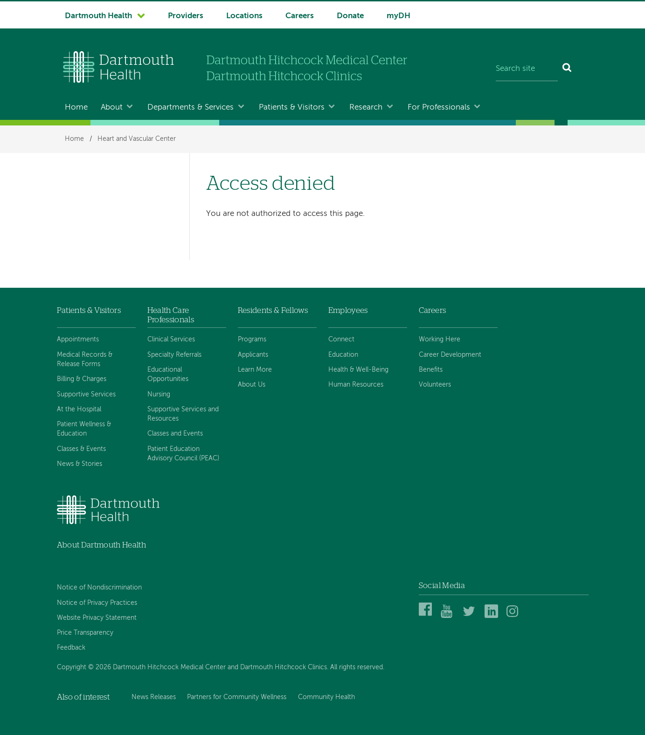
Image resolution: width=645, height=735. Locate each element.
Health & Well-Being (358, 370)
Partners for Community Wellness (236, 697)
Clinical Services (171, 339)
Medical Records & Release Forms (84, 360)
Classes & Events (81, 449)
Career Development (450, 355)
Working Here (439, 339)
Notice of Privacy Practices (97, 603)
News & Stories (79, 464)
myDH (398, 16)
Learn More (255, 370)
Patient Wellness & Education (84, 429)
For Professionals (439, 107)
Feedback (71, 648)
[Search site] (527, 69)
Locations (244, 16)
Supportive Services (86, 394)
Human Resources (355, 384)
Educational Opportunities (167, 374)
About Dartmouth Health (101, 545)
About (112, 107)
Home (76, 107)
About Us (251, 384)
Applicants (253, 355)
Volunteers (435, 384)
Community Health (326, 697)
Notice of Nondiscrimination (99, 587)
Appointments (78, 339)
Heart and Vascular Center (136, 139)
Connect (341, 339)
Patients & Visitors (292, 107)
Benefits (431, 370)
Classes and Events (175, 433)
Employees (348, 310)
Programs (252, 339)
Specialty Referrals (174, 355)
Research (365, 107)
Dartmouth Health (98, 16)
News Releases (154, 697)
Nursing (158, 394)
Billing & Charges (81, 379)
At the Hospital (79, 409)
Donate (350, 16)
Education (343, 355)
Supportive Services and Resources (183, 414)
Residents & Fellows (273, 310)
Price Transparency (85, 633)
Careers (299, 16)
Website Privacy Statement (97, 618)
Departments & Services (190, 107)
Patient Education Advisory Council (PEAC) (183, 454)
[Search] (567, 69)
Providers (185, 16)
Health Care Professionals (170, 315)
